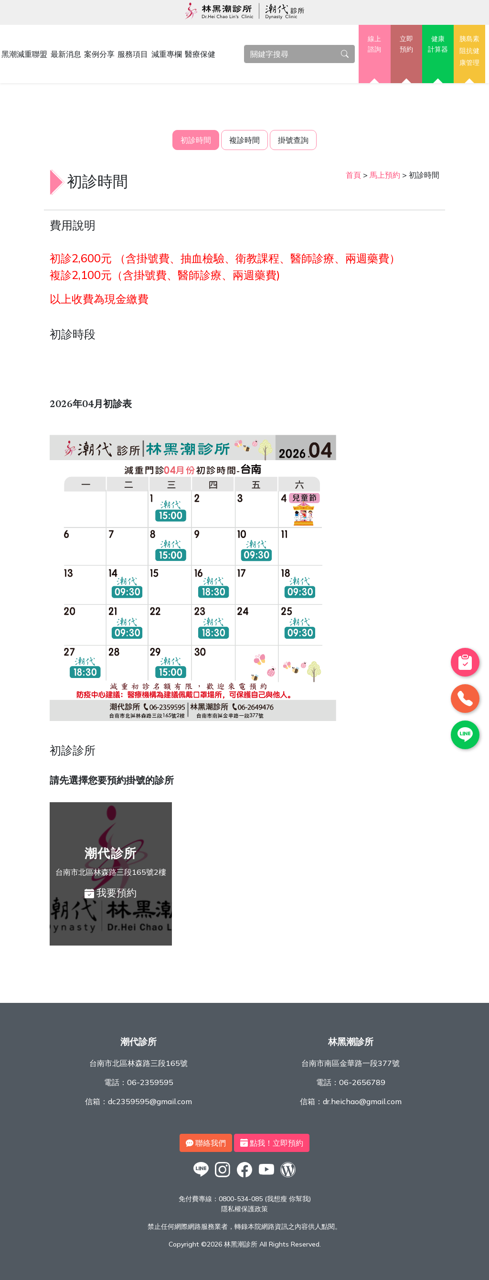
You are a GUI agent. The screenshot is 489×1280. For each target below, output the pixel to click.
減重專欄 (166, 54)
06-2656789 (362, 1082)
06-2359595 (150, 1082)
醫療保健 (200, 54)
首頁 (353, 175)
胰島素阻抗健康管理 (469, 50)
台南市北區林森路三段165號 (138, 1063)
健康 (438, 44)
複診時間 (244, 140)
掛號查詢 (293, 140)
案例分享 (99, 54)
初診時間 (196, 140)
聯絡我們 (206, 1143)
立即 (406, 44)
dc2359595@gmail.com (150, 1101)
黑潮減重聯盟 (24, 54)
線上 (374, 44)
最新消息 (66, 54)
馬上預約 (385, 175)
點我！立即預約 (271, 1143)
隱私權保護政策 (244, 1209)
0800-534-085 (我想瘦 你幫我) (265, 1198)
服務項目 (132, 54)
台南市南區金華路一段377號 (350, 1063)
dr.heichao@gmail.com (362, 1101)
